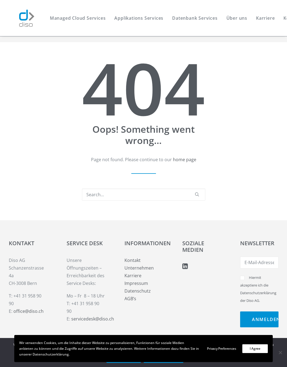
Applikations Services (137, 21)
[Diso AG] (22, 21)
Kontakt (132, 260)
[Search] (143, 195)
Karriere (264, 21)
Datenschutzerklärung (258, 292)
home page (184, 160)
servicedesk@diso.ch (92, 319)
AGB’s (130, 299)
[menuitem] (76, 21)
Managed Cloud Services (76, 21)
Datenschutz (137, 291)
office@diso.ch (28, 311)
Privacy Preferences (221, 348)
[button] (197, 194)
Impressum (136, 283)
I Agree (255, 348)
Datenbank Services (193, 21)
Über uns (235, 21)
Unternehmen (139, 268)
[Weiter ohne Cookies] (280, 352)
